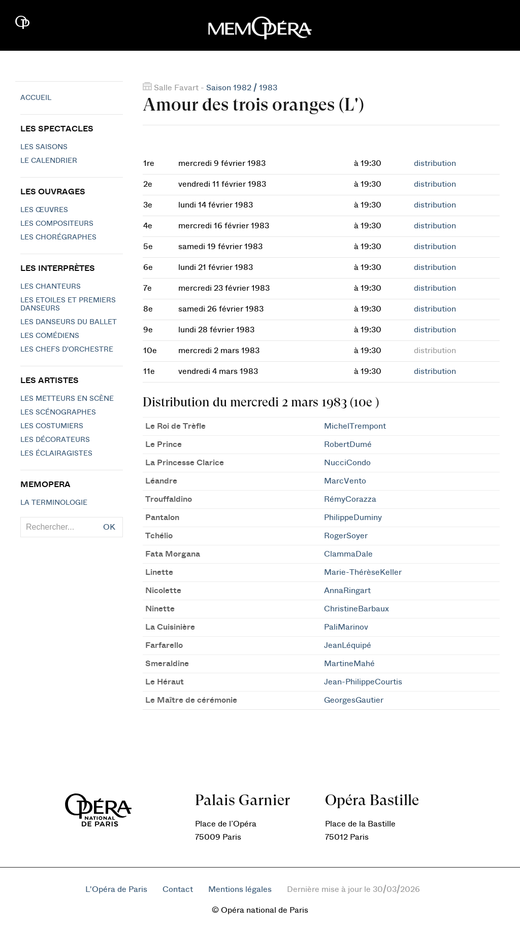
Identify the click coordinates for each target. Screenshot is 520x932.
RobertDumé (348, 444)
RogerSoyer (346, 536)
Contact (177, 889)
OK (109, 527)
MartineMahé (349, 664)
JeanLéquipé (347, 645)
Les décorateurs (55, 439)
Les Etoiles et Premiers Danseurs (68, 304)
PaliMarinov (346, 627)
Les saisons (44, 147)
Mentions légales (240, 889)
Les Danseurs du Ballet (68, 322)
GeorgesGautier (353, 700)
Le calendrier (48, 160)
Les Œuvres (44, 210)
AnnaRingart (347, 590)
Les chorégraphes (58, 237)
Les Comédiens (49, 335)
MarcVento (345, 481)
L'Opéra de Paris (116, 889)
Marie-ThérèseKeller (363, 572)
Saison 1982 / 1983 (241, 88)
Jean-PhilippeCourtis (363, 682)
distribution (435, 163)
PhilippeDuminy (353, 517)
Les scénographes (58, 412)
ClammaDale (348, 554)
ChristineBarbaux (356, 609)
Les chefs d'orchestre (66, 349)
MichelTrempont (355, 426)
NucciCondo (347, 463)
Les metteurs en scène (67, 398)
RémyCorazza (350, 499)
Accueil (35, 97)
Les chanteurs (50, 286)
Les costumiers (51, 426)
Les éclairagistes (56, 453)
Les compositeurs (56, 223)
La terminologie (53, 502)
